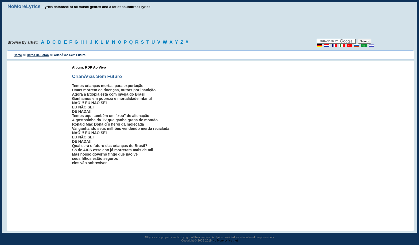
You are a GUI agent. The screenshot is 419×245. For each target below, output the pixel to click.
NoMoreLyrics (24, 6)
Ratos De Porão (38, 54)
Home (18, 54)
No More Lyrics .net (225, 240)
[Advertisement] (209, 24)
